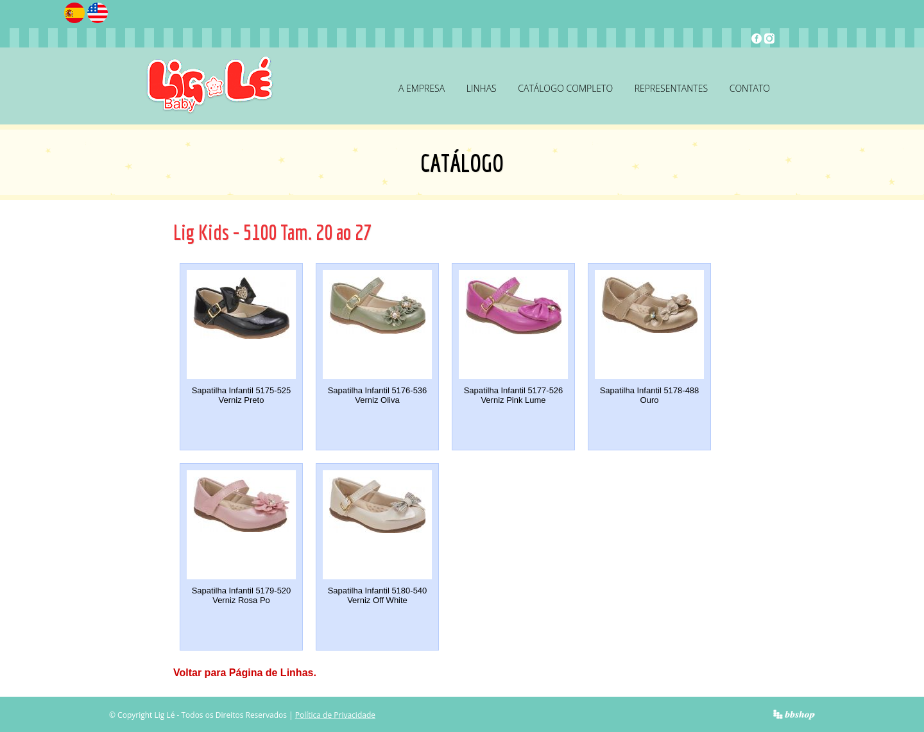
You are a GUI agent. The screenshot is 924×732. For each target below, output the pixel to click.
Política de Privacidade (335, 715)
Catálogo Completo (565, 88)
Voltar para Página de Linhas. (244, 672)
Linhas (481, 88)
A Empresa (421, 88)
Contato (750, 88)
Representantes (671, 88)
